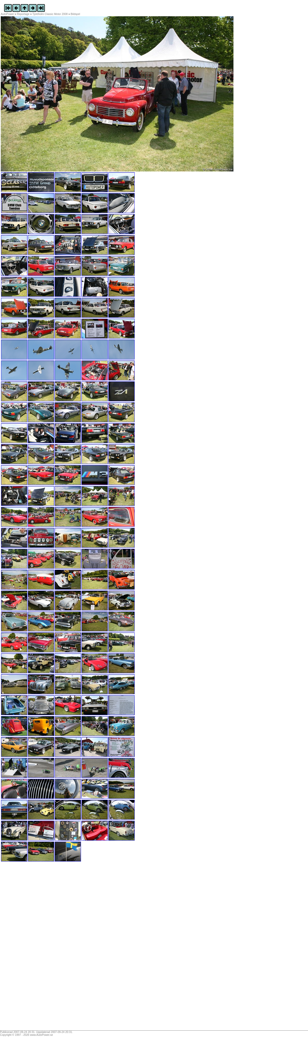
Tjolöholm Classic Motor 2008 (50, 14)
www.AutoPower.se (41, 1034)
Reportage (23, 14)
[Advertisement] (33, 947)
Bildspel (75, 14)
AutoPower (7, 14)
